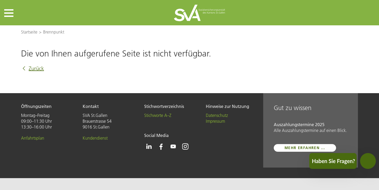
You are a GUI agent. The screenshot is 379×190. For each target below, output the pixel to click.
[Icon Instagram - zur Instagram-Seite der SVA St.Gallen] (185, 146)
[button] (8, 13)
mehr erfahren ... (305, 147)
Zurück (36, 68)
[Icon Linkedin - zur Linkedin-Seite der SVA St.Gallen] (149, 146)
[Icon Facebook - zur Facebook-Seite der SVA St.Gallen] (161, 146)
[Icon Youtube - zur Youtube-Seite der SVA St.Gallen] (173, 146)
